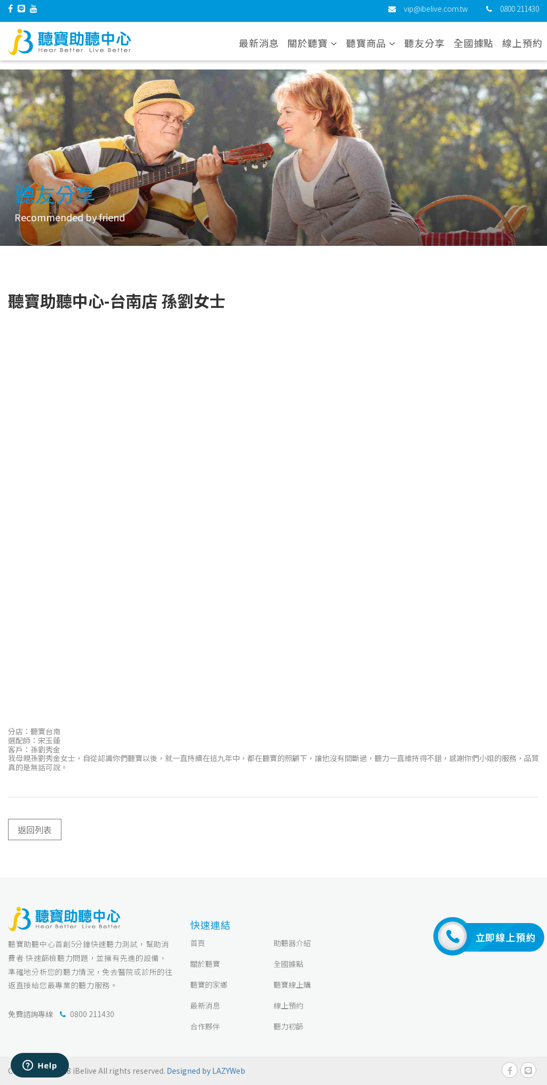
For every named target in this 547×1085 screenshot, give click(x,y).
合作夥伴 (205, 1026)
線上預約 (522, 48)
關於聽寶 (205, 963)
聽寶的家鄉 (209, 984)
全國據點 (474, 48)
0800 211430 (519, 13)
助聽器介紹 (292, 943)
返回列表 (35, 829)
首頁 (197, 943)
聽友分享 (424, 48)
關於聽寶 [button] (312, 48)
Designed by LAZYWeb (206, 1070)
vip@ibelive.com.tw (436, 13)
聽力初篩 (288, 1026)
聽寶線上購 (292, 984)
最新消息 (259, 48)
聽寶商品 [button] (371, 48)
